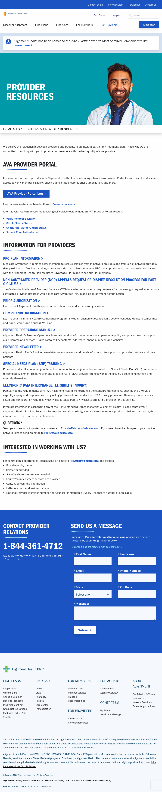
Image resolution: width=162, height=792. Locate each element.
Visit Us (7, 716)
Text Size (98, 15)
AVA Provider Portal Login (26, 193)
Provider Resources (78, 722)
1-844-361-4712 (33, 546)
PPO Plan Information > (23, 258)
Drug (38, 692)
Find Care (62, 25)
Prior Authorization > (21, 300)
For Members (84, 25)
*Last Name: (126, 554)
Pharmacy (41, 696)
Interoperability (105, 780)
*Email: (79, 571)
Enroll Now (149, 24)
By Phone (105, 710)
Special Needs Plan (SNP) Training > (34, 363)
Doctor (39, 688)
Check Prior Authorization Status (26, 227)
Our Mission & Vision (144, 694)
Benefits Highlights (13, 700)
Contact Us (150, 4)
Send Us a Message (110, 714)
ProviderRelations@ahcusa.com (80, 428)
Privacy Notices (22, 780)
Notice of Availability (74, 780)
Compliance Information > (26, 313)
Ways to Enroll (10, 692)
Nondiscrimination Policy (54, 780)
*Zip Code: (125, 587)
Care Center (42, 704)
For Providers (109, 25)
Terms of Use (36, 780)
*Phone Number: (129, 571)
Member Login (95, 4)
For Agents (134, 4)
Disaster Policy (91, 780)
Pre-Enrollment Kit (13, 704)
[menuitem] (17, 25)
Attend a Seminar (12, 696)
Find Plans (41, 25)
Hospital (40, 700)
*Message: (81, 604)
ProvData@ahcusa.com (58, 433)
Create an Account (64, 204)
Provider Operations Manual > (29, 330)
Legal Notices (8, 780)
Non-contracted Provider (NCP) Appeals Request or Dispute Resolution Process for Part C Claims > (79, 281)
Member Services (77, 692)
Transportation (43, 708)
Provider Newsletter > (22, 347)
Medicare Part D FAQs (14, 712)
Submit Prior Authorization (22, 232)
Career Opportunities (144, 706)
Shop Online (9, 688)
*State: (79, 587)
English (116, 15)
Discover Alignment (15, 25)
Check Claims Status (18, 223)
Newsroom (138, 698)
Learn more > (23, 45)
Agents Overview (109, 692)
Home (7, 129)
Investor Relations (142, 702)
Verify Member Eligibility (20, 218)
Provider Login (115, 4)
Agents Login (107, 688)
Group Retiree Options (15, 708)
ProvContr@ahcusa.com (84, 461)
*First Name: (83, 554)
